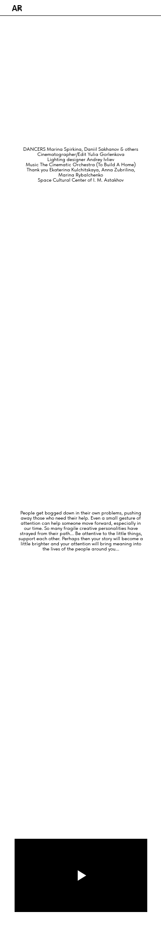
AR (17, 8)
